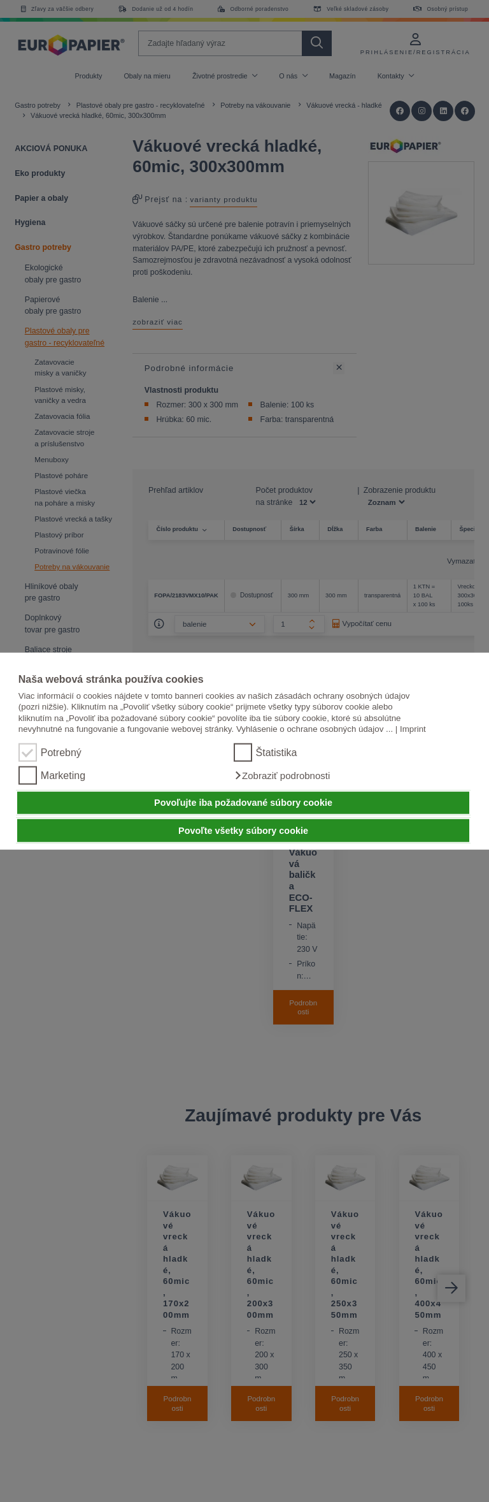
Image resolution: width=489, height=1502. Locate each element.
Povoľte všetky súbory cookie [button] (243, 831)
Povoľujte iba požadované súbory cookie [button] (243, 803)
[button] (282, 775)
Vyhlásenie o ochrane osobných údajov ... (314, 729)
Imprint (413, 729)
